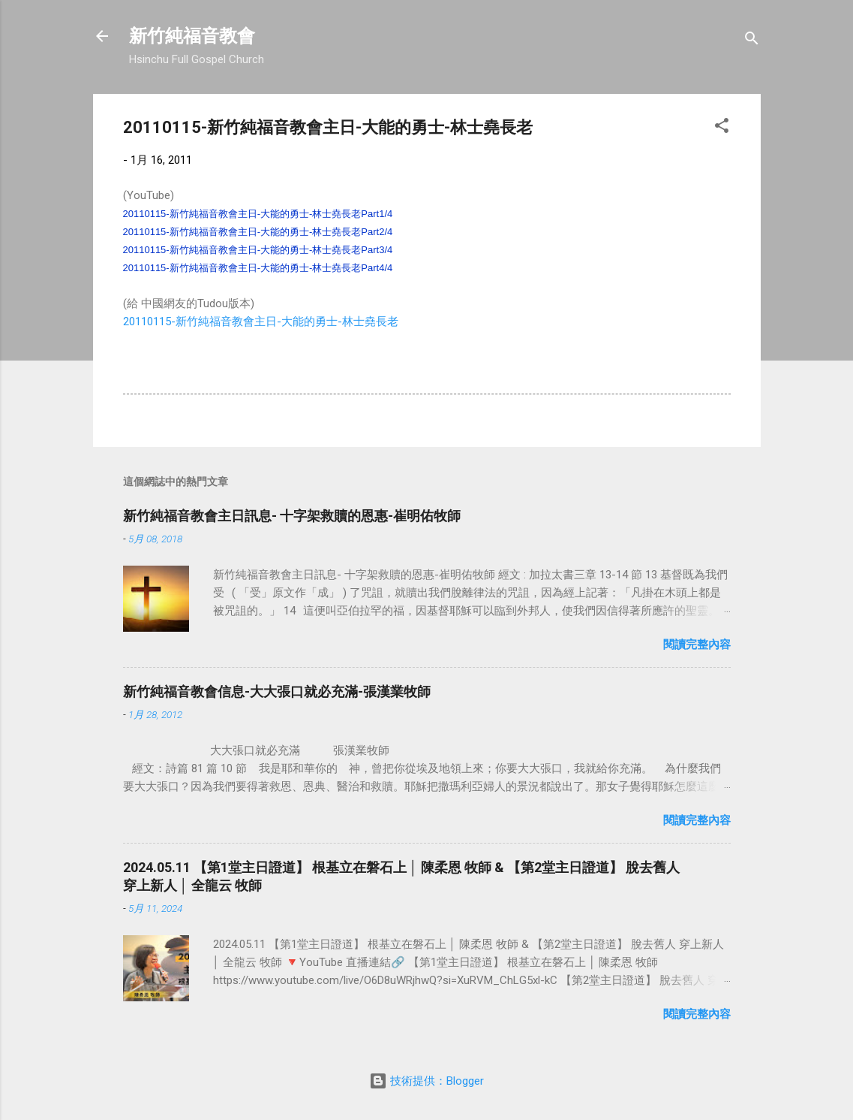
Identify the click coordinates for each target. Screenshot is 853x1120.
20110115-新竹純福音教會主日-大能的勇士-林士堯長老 (260, 321)
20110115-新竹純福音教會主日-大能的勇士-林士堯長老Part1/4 (258, 213)
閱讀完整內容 (697, 644)
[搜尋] (752, 41)
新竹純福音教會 (192, 36)
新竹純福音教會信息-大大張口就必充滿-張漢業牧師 (277, 691)
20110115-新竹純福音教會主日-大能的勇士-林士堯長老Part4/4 (258, 267)
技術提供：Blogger (426, 1081)
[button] (722, 128)
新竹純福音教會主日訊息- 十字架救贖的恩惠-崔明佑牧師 (292, 516)
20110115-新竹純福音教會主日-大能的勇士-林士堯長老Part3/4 (258, 249)
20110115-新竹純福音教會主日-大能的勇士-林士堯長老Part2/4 (258, 231)
